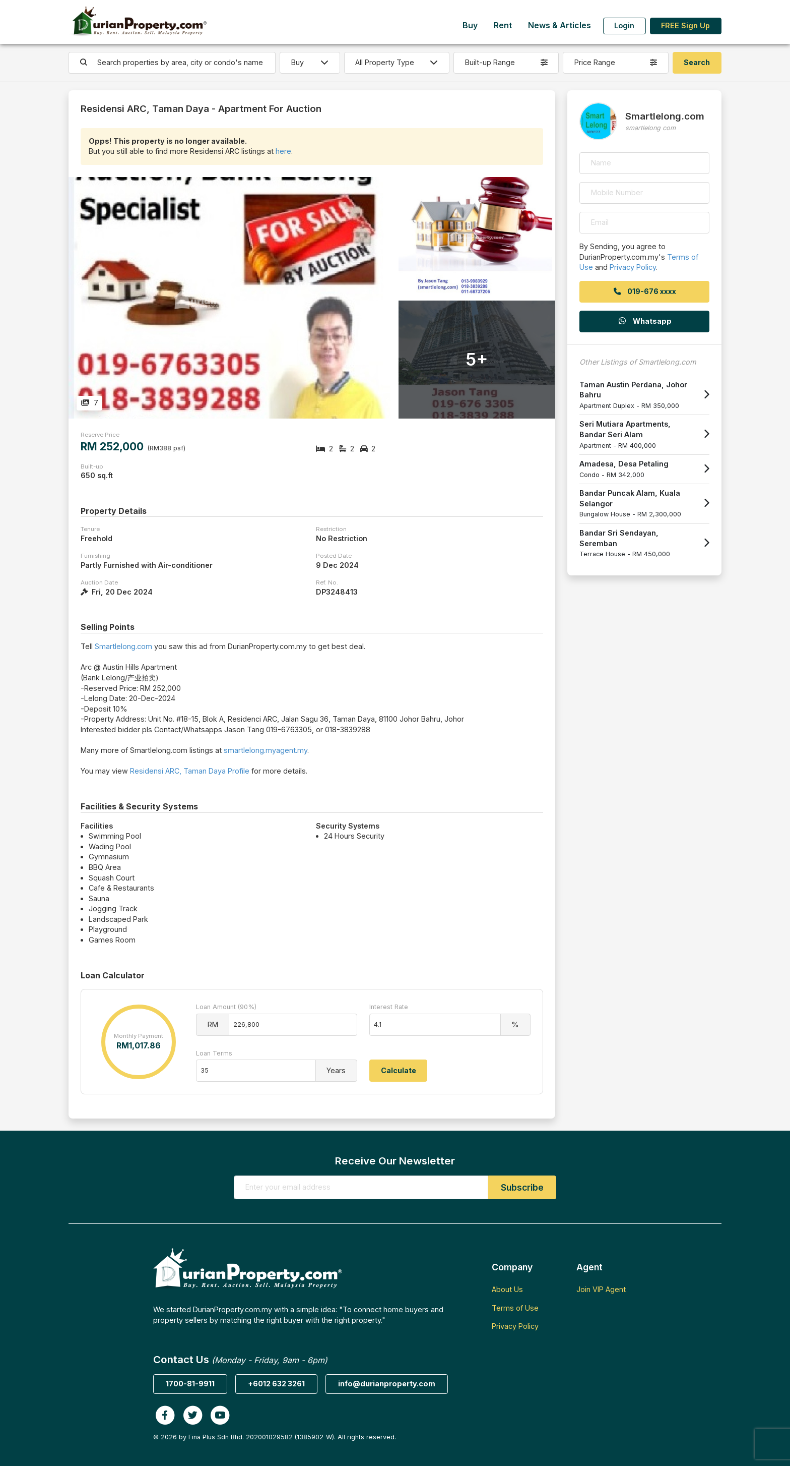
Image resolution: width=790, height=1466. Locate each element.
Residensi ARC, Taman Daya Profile (189, 771)
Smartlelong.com (123, 646)
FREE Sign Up (685, 25)
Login (624, 25)
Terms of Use (515, 1308)
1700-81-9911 (190, 1383)
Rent (503, 25)
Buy (470, 25)
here (283, 151)
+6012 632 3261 (276, 1383)
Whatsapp (644, 321)
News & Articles (559, 25)
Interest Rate (388, 1007)
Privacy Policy (633, 267)
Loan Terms (214, 1053)
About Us (507, 1289)
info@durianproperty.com (386, 1383)
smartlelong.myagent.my (265, 750)
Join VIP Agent (601, 1289)
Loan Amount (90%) (226, 1007)
